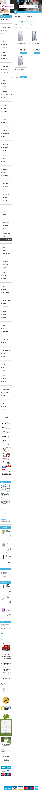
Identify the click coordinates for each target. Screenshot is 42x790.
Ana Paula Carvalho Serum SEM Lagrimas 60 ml (8, 609)
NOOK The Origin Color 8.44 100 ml (8, 530)
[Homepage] (16, 12)
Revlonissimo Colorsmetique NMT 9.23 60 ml (8, 544)
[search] (36, 7)
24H (1, 639)
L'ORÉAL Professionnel (22, 15)
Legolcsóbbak (20, 27)
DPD (1, 630)
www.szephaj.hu (6, 678)
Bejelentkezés (22, 1)
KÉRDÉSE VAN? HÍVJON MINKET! (5, 498)
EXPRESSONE (3, 633)
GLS (1, 636)
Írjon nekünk (3, 578)
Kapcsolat (30, 11)
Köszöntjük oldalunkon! (5, 506)
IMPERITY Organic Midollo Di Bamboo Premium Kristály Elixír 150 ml (8, 586)
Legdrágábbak (26, 27)
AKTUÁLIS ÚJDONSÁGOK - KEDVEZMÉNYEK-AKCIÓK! (5, 485)
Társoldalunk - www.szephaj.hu (4, 512)
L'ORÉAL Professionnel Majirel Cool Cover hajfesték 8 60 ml (20, 44)
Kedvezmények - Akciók (36, 11)
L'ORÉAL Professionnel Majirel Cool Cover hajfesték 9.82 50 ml (20, 69)
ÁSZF (21, 11)
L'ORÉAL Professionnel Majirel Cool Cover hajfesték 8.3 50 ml (34, 44)
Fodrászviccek (3, 519)
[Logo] (7, 6)
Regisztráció (30, 1)
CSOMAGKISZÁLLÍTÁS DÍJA (5, 491)
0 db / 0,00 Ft (38, 1)
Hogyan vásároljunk (25, 11)
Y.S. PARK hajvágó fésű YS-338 (8, 597)
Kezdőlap (15, 15)
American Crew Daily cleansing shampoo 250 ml (8, 556)
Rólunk (19, 11)
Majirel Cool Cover (30, 15)
